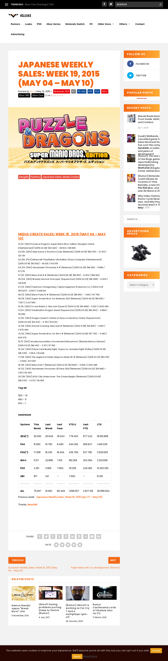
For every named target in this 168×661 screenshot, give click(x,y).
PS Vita (82, 91)
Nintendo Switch (75, 25)
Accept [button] (156, 650)
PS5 (39, 25)
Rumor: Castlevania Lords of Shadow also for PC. (104, 609)
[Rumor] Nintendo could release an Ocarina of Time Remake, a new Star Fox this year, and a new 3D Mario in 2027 (150, 181)
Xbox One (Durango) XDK (39, 4)
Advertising (17, 35)
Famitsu (35, 177)
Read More (90, 656)
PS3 (90, 91)
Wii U (104, 91)
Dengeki (23, 177)
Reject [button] (77, 656)
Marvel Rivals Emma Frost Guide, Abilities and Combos (150, 119)
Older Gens (104, 25)
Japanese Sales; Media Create (60, 177)
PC (91, 25)
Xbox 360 (24, 95)
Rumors (15, 25)
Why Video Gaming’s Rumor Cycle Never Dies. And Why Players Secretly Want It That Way (151, 201)
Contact (139, 25)
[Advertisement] (64, 206)
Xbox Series (53, 25)
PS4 (97, 91)
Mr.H (32, 91)
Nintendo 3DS (61, 91)
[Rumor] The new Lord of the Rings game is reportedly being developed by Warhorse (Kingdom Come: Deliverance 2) (151, 161)
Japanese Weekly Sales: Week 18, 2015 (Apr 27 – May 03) (69, 497)
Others (123, 25)
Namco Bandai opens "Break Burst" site (21, 608)
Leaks (28, 25)
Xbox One (37, 95)
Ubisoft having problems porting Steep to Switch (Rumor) (50, 609)
